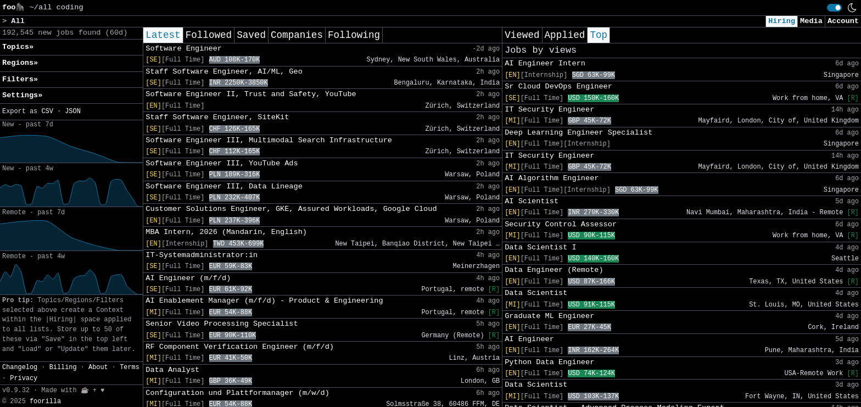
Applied (565, 35)
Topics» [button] (17, 47)
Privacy (23, 378)
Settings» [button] (22, 95)
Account (843, 21)
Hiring (781, 21)
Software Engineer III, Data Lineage (224, 186)
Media (811, 21)
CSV (47, 111)
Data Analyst (172, 370)
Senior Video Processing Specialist (222, 324)
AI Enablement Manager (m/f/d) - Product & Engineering (264, 301)
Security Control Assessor (561, 224)
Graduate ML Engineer (549, 316)
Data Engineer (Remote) (554, 270)
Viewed (522, 35)
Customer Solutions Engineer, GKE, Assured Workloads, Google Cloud (291, 209)
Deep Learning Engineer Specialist (578, 133)
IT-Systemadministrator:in (202, 255)
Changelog (19, 367)
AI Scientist (531, 201)
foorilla (45, 401)
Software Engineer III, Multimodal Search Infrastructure (269, 140)
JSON (73, 111)
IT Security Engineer (549, 109)
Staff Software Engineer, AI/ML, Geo (224, 72)
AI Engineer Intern (545, 63)
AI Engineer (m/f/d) (188, 278)
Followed (209, 35)
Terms (129, 367)
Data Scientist (536, 293)
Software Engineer (184, 48)
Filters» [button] (20, 79)
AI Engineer (529, 339)
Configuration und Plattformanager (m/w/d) (237, 393)
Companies (297, 35)
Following (354, 35)
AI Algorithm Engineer (552, 178)
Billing (63, 367)
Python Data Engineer (549, 362)
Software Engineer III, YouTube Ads (222, 163)
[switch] (834, 8)
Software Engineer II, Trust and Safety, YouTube (251, 94)
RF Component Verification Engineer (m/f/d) (240, 347)
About (98, 367)
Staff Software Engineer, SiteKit (217, 117)
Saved (251, 35)
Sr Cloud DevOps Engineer (558, 86)
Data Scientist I (541, 247)
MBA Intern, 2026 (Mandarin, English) (226, 232)
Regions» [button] (20, 63)
